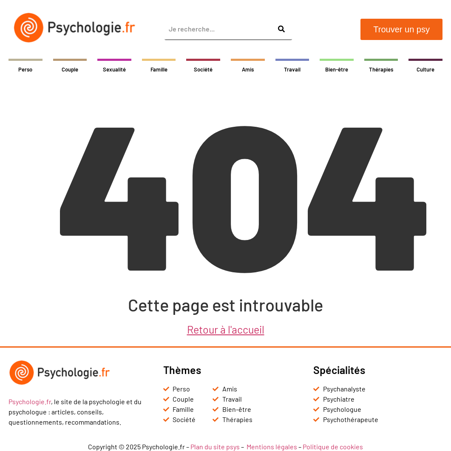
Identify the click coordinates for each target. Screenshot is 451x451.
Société (203, 69)
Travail (292, 69)
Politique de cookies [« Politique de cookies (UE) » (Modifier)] (333, 446)
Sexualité (114, 69)
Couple (70, 69)
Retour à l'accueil (225, 329)
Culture (425, 69)
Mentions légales (272, 446)
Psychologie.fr (30, 401)
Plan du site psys (215, 446)
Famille (158, 69)
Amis (248, 69)
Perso (25, 69)
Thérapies (381, 69)
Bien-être (336, 69)
